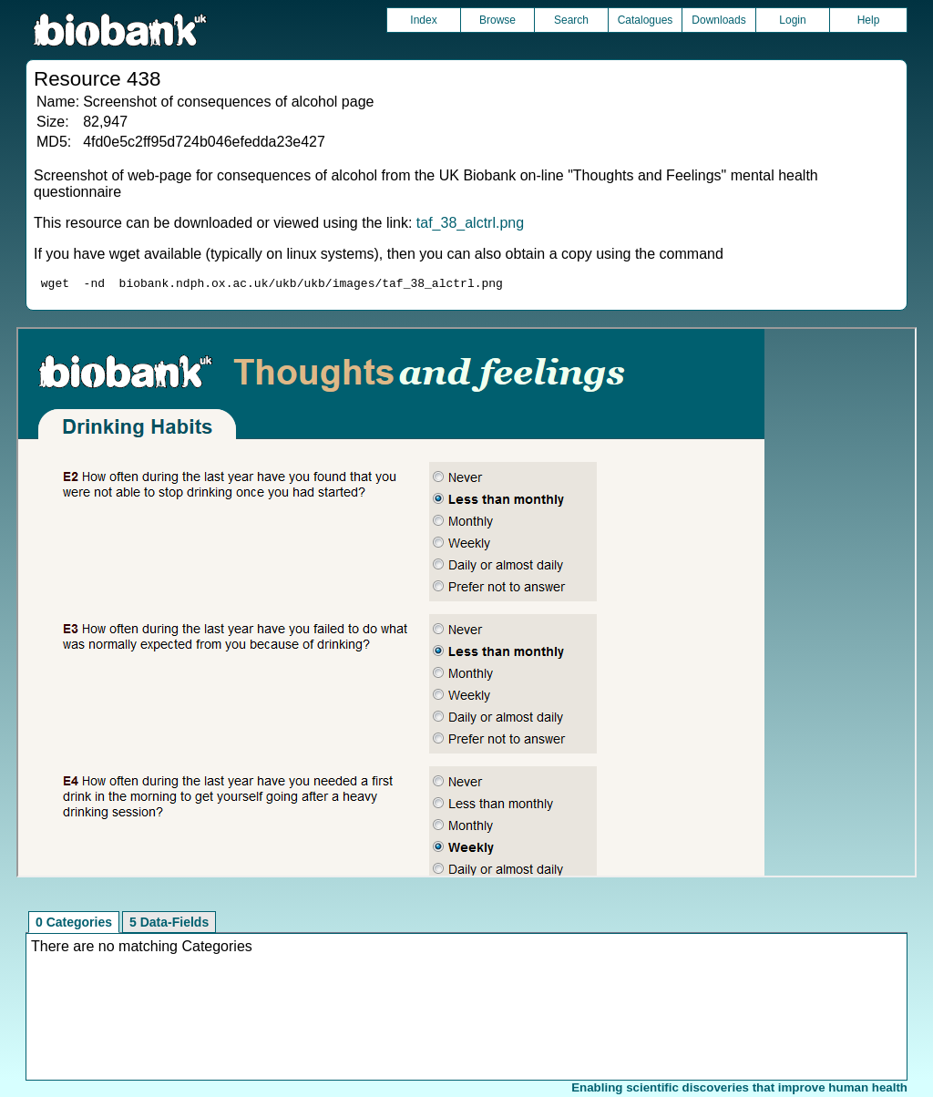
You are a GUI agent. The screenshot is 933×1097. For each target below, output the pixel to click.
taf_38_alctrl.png (470, 223)
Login (792, 20)
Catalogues (645, 20)
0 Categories (74, 925)
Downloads (718, 20)
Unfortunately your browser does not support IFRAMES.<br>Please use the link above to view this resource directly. (466, 605)
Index (423, 20)
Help (868, 20)
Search (571, 20)
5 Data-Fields (169, 925)
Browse (497, 20)
